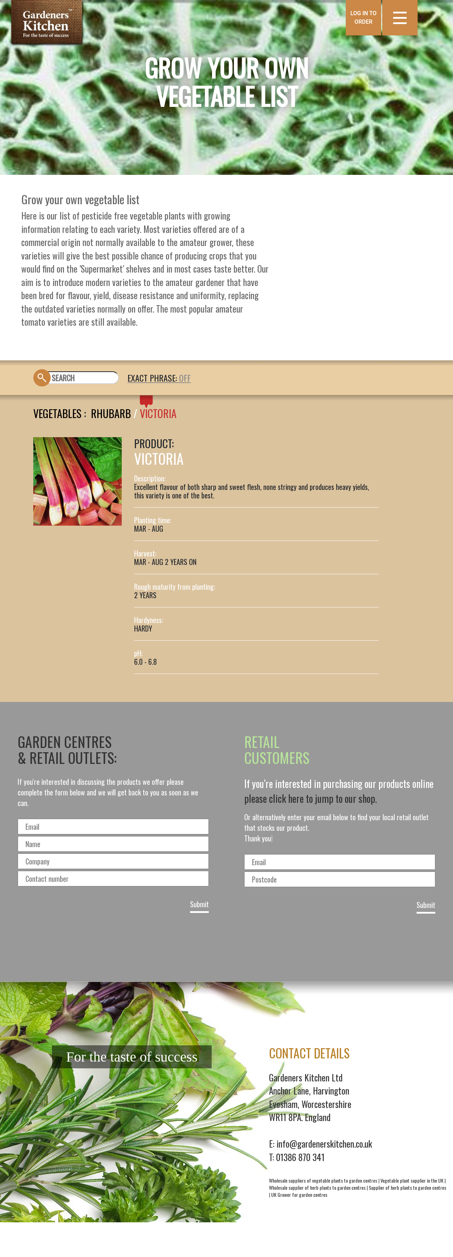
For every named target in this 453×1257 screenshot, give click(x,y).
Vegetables (57, 413)
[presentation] (226, 945)
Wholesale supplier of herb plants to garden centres (317, 1187)
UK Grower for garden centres (299, 1194)
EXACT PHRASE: (153, 377)
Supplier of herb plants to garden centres (407, 1187)
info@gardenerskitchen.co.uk (324, 1143)
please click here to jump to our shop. (310, 798)
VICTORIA (158, 413)
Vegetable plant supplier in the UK (411, 1180)
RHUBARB (111, 413)
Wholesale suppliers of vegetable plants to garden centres (323, 1180)
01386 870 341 (300, 1157)
